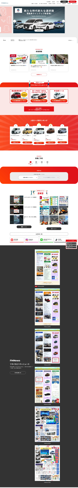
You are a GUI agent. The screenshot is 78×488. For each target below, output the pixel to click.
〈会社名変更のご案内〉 (22, 40)
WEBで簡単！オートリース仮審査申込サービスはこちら (39, 109)
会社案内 (53, 1)
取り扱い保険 (43, 473)
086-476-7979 (34, 364)
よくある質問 (53, 472)
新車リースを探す (35, 3)
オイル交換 (43, 472)
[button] (13, 21)
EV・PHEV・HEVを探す (43, 3)
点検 (41, 470)
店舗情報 (52, 469)
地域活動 (31, 481)
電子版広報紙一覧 (18, 274)
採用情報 (68, 3)
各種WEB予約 (19, 366)
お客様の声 (64, 3)
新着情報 (31, 477)
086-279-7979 (14, 364)
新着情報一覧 (39, 74)
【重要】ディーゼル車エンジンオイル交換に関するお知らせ (29, 39)
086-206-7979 (53, 364)
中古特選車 (32, 473)
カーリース (59, 3)
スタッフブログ (33, 480)
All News (70, 40)
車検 (41, 469)
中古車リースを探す (52, 3)
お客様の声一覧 (39, 327)
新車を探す (32, 468)
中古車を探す (32, 472)
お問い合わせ (74, 3)
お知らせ (58, 1)
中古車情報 (48, 1)
